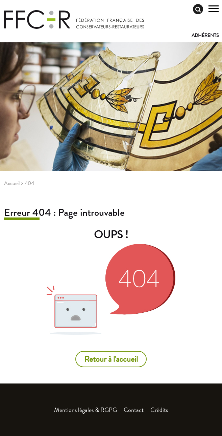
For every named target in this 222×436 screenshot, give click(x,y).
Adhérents (205, 35)
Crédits (159, 409)
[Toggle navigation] (213, 9)
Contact (134, 409)
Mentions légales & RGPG (85, 409)
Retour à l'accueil (111, 359)
